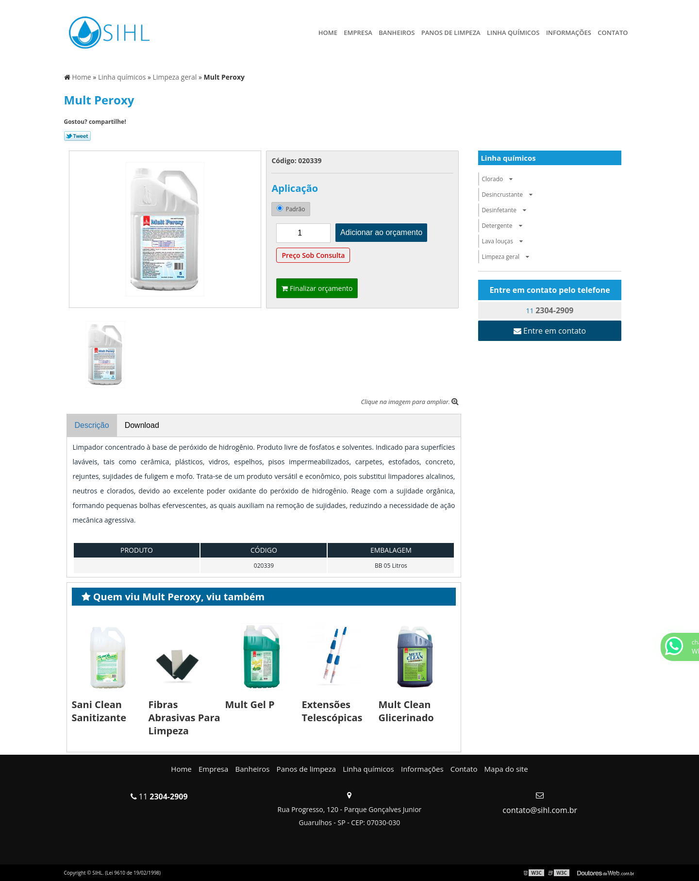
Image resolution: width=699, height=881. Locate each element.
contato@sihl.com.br (539, 810)
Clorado (499, 179)
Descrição (92, 425)
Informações (568, 32)
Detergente (504, 225)
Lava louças (505, 241)
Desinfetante (506, 210)
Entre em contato (550, 330)
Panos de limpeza (451, 32)
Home (327, 32)
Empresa (358, 32)
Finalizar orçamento (317, 288)
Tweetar (77, 136)
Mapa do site (506, 769)
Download (142, 425)
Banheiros (397, 32)
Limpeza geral (508, 257)
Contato (613, 32)
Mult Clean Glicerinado (406, 711)
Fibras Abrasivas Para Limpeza (184, 717)
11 (550, 310)
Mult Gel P (250, 704)
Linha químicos (513, 32)
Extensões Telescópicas (332, 711)
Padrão (291, 209)
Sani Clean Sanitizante (99, 711)
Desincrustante (509, 194)
